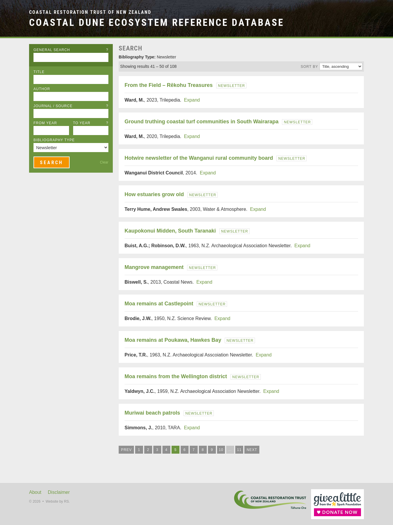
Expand (192, 99)
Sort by (309, 67)
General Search (70, 50)
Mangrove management (154, 267)
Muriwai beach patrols (152, 413)
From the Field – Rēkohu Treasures (169, 85)
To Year (91, 123)
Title (39, 72)
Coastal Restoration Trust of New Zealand (90, 12)
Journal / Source (70, 106)
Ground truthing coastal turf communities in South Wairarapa (201, 121)
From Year (45, 123)
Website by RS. (58, 501)
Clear (104, 162)
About (35, 492)
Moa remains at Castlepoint (159, 304)
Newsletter (231, 86)
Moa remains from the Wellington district (176, 376)
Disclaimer (59, 492)
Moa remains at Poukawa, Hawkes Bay (173, 340)
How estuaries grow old (154, 194)
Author (41, 89)
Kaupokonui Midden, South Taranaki (170, 231)
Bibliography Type (54, 140)
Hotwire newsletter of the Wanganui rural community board (199, 158)
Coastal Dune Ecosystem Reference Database (156, 22)
